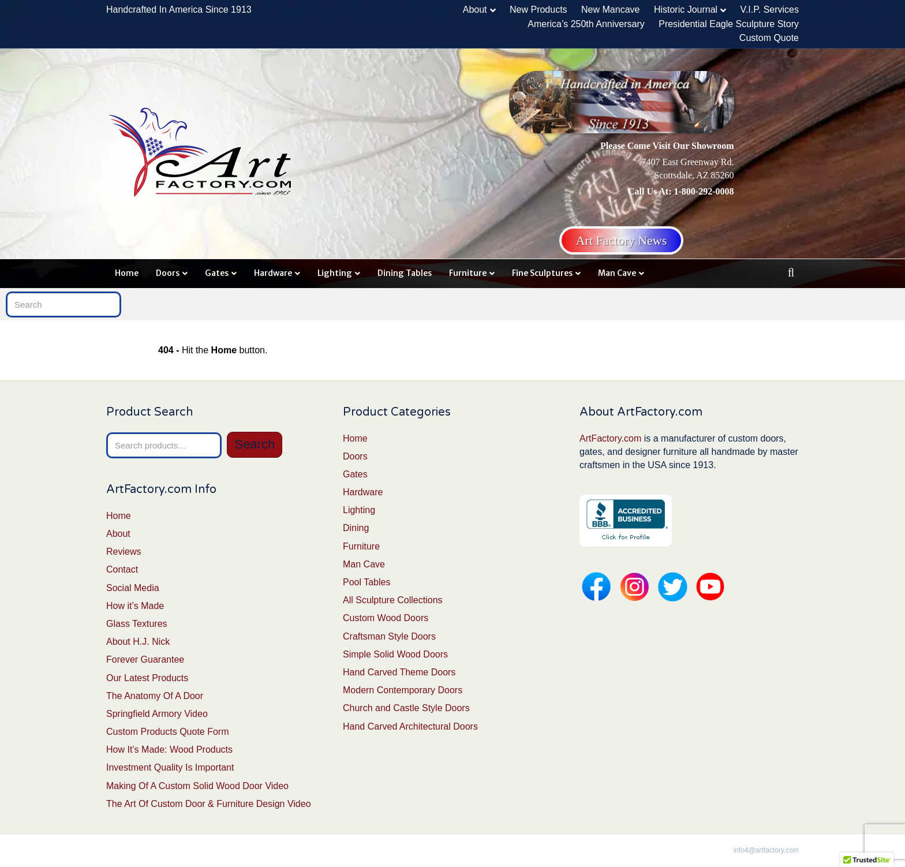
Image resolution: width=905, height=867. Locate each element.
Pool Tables (366, 582)
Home (127, 273)
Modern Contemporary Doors (402, 690)
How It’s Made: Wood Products (169, 749)
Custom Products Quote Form (167, 732)
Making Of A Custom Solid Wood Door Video (197, 786)
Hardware (273, 273)
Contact (122, 569)
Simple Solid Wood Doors (395, 654)
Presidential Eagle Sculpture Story (729, 24)
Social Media (132, 588)
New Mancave (610, 9)
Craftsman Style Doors (389, 636)
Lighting (334, 273)
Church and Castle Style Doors (406, 708)
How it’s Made (135, 606)
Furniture (468, 273)
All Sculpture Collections (393, 600)
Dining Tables (404, 273)
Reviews (123, 551)
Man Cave (617, 273)
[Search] (791, 272)
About (475, 9)
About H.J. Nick (138, 641)
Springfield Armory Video (157, 714)
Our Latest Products (147, 678)
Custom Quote (769, 38)
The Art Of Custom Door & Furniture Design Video (208, 804)
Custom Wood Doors (385, 618)
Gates (217, 273)
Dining (356, 528)
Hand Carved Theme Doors (399, 672)
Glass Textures (136, 624)
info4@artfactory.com (766, 850)
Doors (167, 273)
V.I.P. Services (770, 9)
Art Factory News (621, 240)
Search (254, 444)
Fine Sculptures (542, 273)
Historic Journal (685, 9)
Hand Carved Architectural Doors (410, 726)
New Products (538, 9)
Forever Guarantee (145, 659)
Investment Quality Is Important (170, 767)
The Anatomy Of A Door (154, 696)
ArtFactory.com (610, 438)
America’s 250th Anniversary (586, 24)
